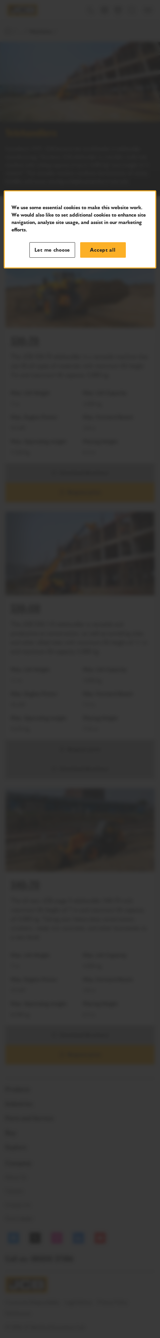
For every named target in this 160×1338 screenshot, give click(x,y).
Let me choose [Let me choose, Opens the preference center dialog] (52, 250)
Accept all (102, 250)
